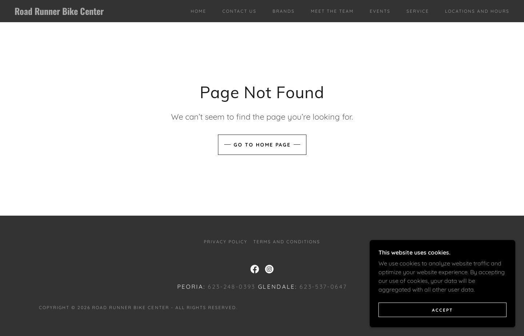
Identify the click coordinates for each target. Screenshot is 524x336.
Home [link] (198, 11)
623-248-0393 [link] (231, 286)
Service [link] (417, 11)
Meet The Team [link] (332, 11)
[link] (83, 12)
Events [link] (380, 11)
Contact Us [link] (239, 11)
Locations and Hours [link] (477, 11)
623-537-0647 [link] (323, 286)
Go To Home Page (262, 144)
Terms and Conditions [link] (286, 241)
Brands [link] (284, 11)
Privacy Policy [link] (225, 241)
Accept (442, 325)
